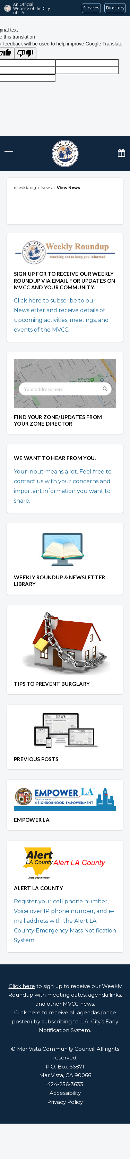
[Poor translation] (25, 53)
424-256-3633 (65, 1084)
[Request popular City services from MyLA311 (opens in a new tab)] (91, 8)
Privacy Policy (65, 1102)
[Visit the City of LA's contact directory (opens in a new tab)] (115, 8)
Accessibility (65, 1093)
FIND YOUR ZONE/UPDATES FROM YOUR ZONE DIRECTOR (58, 420)
